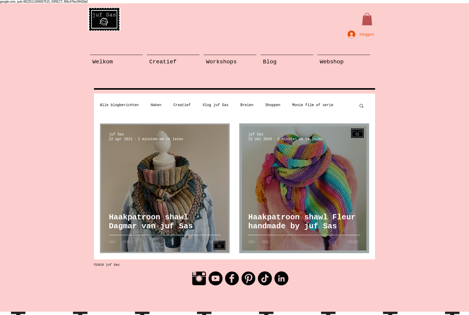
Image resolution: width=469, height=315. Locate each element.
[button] (367, 19)
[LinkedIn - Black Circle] (281, 278)
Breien (246, 105)
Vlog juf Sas (215, 105)
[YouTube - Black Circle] (215, 278)
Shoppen (272, 105)
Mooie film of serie (312, 105)
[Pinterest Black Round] (248, 278)
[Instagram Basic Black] (199, 278)
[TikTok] (265, 278)
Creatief (182, 105)
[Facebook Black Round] (232, 278)
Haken (156, 105)
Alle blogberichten (119, 105)
